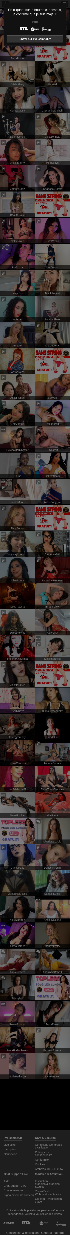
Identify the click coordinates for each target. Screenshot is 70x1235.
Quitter (35, 22)
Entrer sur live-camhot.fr (35, 38)
